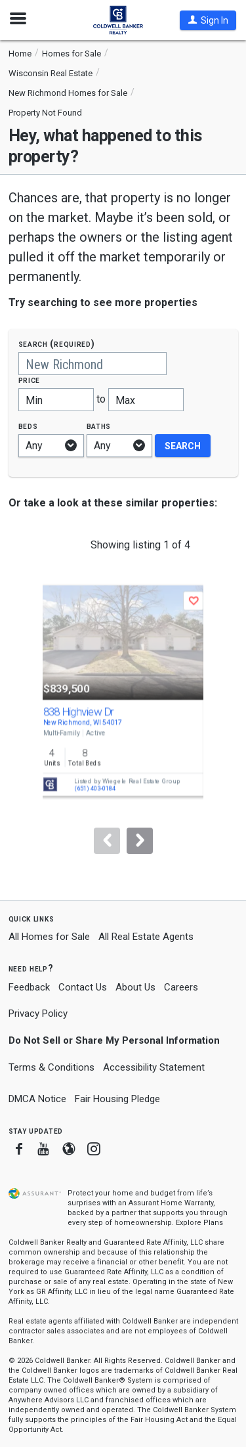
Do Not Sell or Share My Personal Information (114, 1040)
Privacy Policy (38, 1013)
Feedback (29, 987)
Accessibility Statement (154, 1067)
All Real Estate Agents (146, 937)
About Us (135, 987)
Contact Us (82, 987)
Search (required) (56, 344)
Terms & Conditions (51, 1067)
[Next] (140, 841)
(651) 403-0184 (94, 788)
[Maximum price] (146, 399)
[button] (208, 20)
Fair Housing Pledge (117, 1099)
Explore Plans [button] (199, 1222)
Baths (99, 426)
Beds (28, 426)
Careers (181, 987)
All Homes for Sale (49, 937)
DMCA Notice (37, 1099)
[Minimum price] (56, 399)
